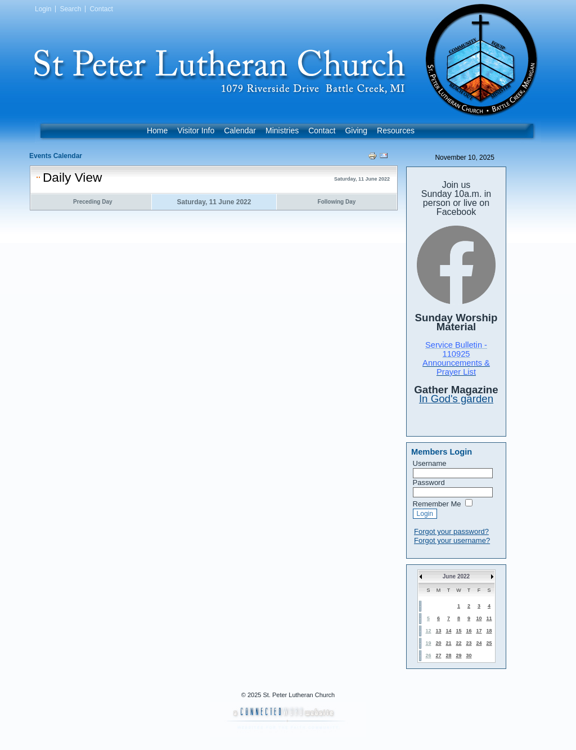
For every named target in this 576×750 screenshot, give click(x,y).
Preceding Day (92, 202)
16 (468, 631)
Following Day (337, 202)
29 (458, 655)
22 (458, 643)
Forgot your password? (451, 531)
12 (428, 631)
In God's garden (456, 399)
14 (448, 631)
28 (448, 655)
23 (468, 643)
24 (479, 643)
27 (438, 655)
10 (479, 618)
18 (489, 631)
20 (438, 643)
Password (429, 482)
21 (448, 643)
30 (468, 655)
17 (479, 631)
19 (428, 643)
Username (430, 463)
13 (438, 631)
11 (489, 618)
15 (458, 631)
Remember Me (437, 504)
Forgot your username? (452, 540)
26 (428, 655)
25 (489, 643)
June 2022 (456, 576)
